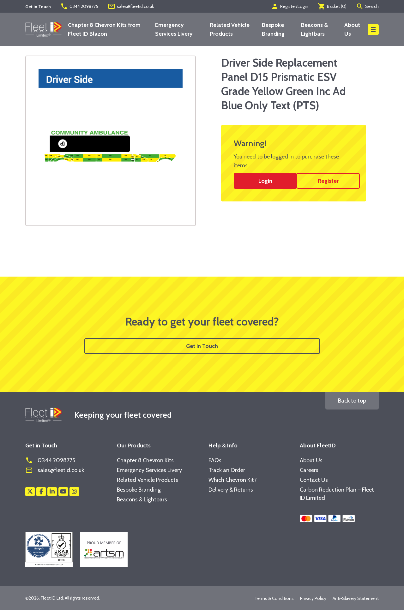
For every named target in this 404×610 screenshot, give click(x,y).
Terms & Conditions (274, 598)
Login (265, 180)
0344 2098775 (79, 6)
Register (328, 180)
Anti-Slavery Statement (356, 598)
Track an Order (226, 470)
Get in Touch (202, 346)
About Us (311, 460)
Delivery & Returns (230, 489)
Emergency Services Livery (149, 470)
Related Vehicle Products (147, 479)
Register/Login (289, 6)
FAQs (214, 460)
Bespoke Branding (139, 489)
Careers (309, 470)
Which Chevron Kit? (232, 479)
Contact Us (314, 479)
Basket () (332, 6)
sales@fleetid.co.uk (131, 6)
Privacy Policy (313, 598)
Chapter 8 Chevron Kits (145, 460)
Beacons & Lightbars (142, 499)
